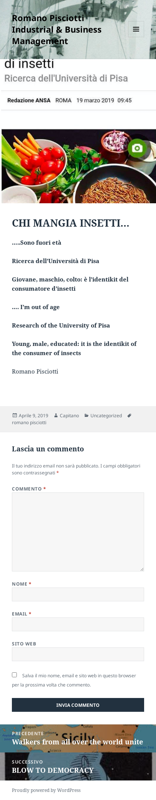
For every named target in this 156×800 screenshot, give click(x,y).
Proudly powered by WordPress (46, 790)
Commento (29, 489)
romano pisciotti (29, 422)
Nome (21, 584)
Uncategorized (106, 415)
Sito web (24, 643)
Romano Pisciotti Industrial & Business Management (57, 29)
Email (21, 614)
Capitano (69, 415)
